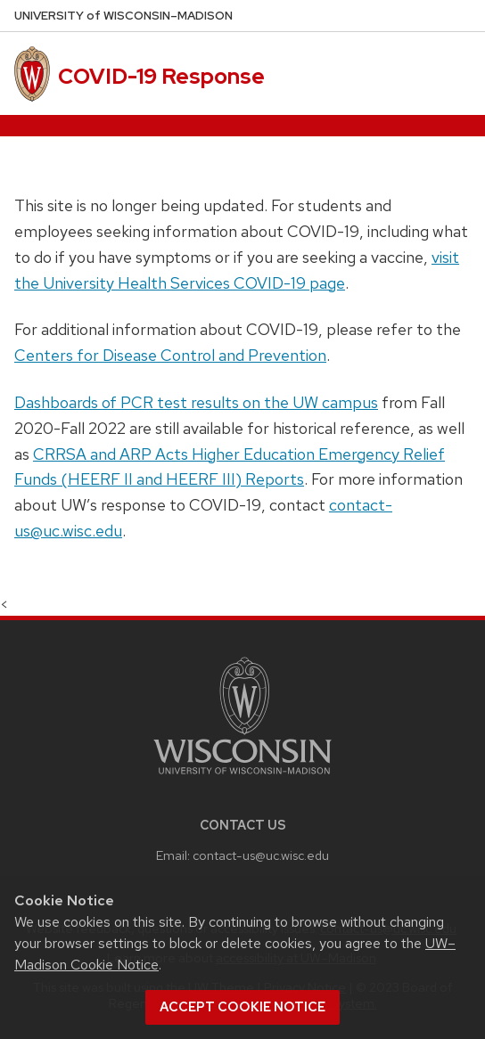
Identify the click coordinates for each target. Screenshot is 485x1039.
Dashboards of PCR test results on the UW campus (196, 402)
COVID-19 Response (161, 76)
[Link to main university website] (242, 777)
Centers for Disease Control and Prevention (170, 355)
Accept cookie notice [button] (242, 1007)
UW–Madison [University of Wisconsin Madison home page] (123, 15)
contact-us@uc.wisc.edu (261, 855)
